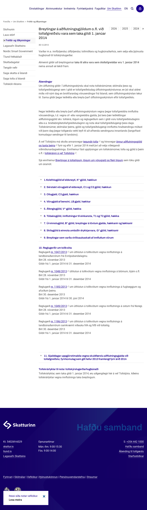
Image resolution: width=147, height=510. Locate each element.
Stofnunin (9, 29)
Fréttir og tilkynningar (37, 21)
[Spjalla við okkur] (134, 497)
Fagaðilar (100, 8)
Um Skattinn (18, 21)
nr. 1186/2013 (59, 321)
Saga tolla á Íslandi (14, 78)
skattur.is (8, 446)
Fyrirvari (7, 477)
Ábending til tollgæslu (131, 451)
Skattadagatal (11, 62)
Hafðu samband (134, 446)
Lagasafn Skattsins (14, 45)
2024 (136, 28)
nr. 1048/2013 (59, 271)
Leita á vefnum (132, 8)
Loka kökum (43, 496)
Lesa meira (15, 499)
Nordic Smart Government (18, 51)
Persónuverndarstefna (72, 477)
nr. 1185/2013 (59, 286)
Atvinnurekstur (54, 8)
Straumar (92, 477)
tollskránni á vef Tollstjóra (59, 153)
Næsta (143, 29)
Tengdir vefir (10, 67)
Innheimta (69, 8)
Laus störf (9, 34)
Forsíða (6, 21)
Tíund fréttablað (12, 56)
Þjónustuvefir (140, 8)
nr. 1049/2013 (59, 306)
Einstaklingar (36, 8)
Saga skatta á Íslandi (15, 73)
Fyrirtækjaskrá (85, 8)
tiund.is (7, 451)
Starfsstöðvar (136, 456)
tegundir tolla (90, 141)
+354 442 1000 (135, 441)
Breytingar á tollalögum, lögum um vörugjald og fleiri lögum (89, 160)
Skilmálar (19, 477)
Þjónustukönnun (48, 477)
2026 (114, 28)
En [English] (126, 8)
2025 (125, 28)
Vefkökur (32, 477)
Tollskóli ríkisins (12, 84)
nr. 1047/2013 (59, 252)
